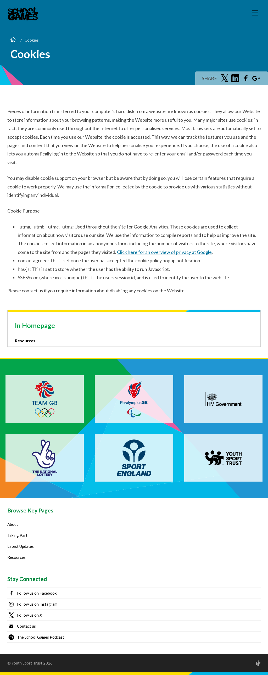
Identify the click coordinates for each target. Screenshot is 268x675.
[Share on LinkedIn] (235, 78)
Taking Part (17, 535)
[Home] (13, 40)
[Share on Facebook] (246, 78)
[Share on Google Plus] (256, 78)
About (12, 524)
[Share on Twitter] (225, 78)
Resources (25, 340)
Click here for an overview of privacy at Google (164, 252)
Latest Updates (20, 546)
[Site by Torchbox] (247, 663)
